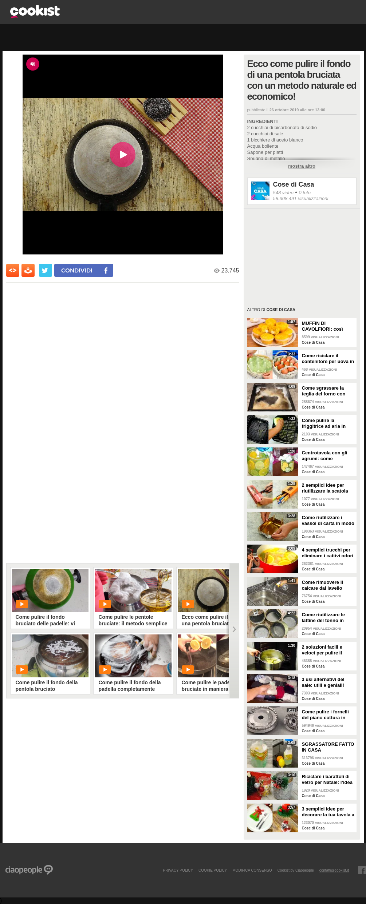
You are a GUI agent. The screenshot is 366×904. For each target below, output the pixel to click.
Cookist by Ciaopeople (296, 870)
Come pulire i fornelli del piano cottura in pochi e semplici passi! (328, 715)
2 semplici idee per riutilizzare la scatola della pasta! (325, 488)
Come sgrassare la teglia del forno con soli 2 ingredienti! (324, 391)
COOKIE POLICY (212, 870)
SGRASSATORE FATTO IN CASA (328, 747)
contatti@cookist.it (334, 870)
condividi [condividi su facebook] (77, 270)
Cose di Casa (293, 184)
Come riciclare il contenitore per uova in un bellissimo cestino (328, 359)
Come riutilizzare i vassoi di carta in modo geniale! (328, 520)
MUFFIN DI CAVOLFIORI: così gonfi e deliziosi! (322, 326)
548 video (283, 192)
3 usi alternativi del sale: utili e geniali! (323, 682)
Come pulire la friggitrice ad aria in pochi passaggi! (324, 423)
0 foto (305, 192)
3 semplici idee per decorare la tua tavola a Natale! (328, 812)
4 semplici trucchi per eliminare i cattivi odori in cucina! (328, 553)
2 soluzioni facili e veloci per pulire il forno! (322, 650)
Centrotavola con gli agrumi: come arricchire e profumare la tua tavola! (327, 456)
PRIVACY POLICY (178, 870)
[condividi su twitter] (45, 270)
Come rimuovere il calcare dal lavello (322, 585)
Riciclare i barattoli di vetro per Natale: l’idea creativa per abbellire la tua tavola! (328, 779)
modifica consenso (252, 870)
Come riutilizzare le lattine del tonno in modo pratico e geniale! (323, 618)
